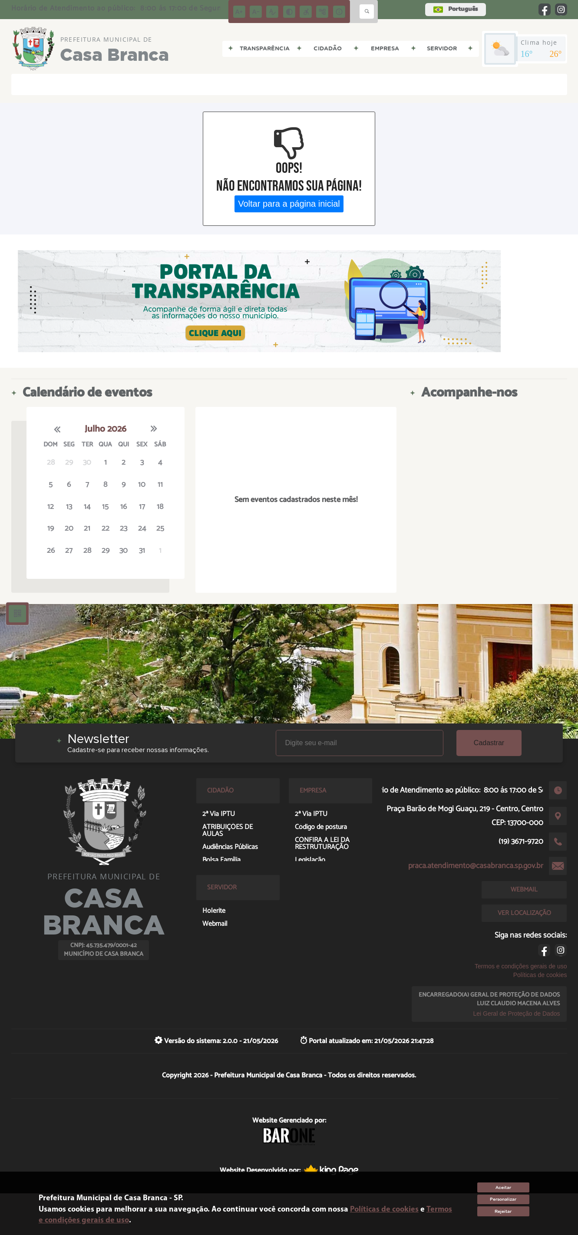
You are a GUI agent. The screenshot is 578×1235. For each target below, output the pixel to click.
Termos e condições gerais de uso (521, 966)
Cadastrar (489, 742)
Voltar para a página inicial (289, 203)
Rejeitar (503, 1211)
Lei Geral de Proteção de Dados (516, 1013)
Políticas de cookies (540, 974)
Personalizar (503, 1199)
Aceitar (503, 1187)
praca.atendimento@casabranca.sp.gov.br (475, 865)
